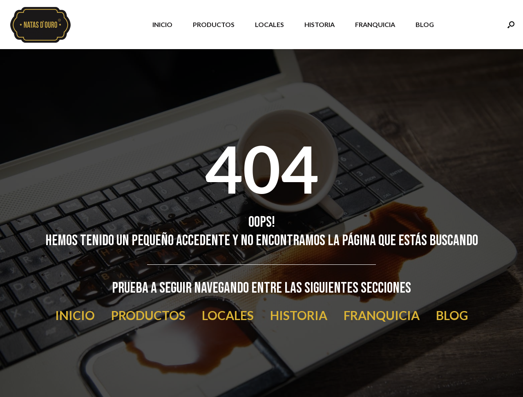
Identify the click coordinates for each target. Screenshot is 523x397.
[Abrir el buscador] (511, 24)
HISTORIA (319, 24)
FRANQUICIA (375, 24)
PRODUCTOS (214, 24)
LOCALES (269, 24)
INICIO (162, 24)
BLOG (425, 24)
